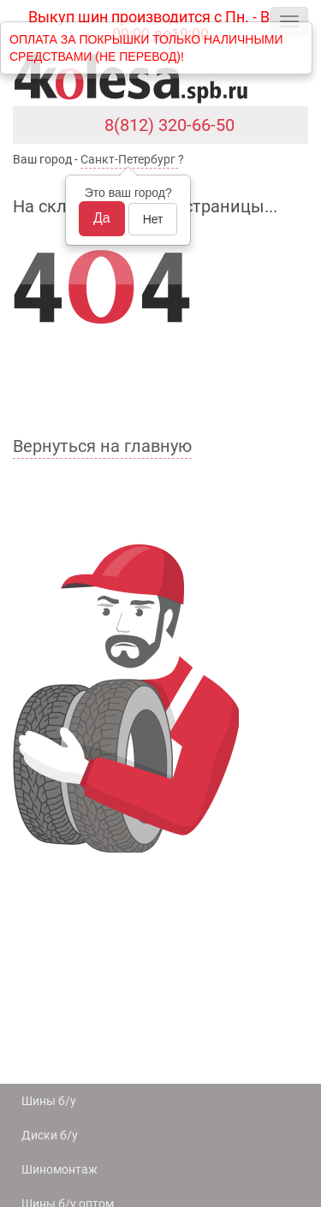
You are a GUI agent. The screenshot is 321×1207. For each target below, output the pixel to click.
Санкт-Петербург (127, 159)
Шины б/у (48, 1101)
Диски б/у (49, 1135)
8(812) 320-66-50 (169, 125)
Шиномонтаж (59, 1169)
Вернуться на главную (102, 446)
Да (101, 218)
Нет (153, 219)
